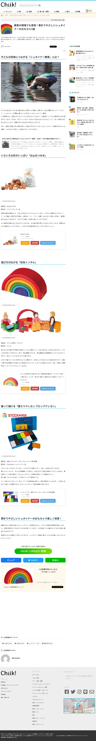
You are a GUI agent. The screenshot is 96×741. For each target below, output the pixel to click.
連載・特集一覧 (5, 697)
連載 (77, 11)
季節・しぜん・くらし (38, 709)
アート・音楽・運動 (37, 681)
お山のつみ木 (24, 234)
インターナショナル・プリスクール (85, 56)
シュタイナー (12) (33, 643)
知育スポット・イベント (38, 718)
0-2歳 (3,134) (7, 643)
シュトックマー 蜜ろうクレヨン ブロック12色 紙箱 (37, 492)
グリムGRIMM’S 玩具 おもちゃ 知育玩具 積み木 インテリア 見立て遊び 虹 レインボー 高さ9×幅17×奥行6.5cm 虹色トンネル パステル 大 (41, 377)
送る (55, 560)
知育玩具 (34, 721)
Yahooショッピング (48, 243)
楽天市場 (35, 243)
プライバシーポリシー (6, 691)
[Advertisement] (33, 613)
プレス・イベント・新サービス (40, 693)
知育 (64, 51)
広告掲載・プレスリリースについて (10, 685)
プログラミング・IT (37, 699)
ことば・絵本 (35, 678)
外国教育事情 (35, 705)
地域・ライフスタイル (38, 702)
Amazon (25, 243)
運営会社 (3, 682)
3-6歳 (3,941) (19, 643)
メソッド (8, 11)
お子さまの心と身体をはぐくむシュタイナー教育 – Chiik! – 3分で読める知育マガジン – (31, 139)
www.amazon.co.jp (9, 201)
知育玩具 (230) (47, 643)
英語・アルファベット (82, 114)
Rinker (27, 236)
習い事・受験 (43, 11)
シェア (11, 560)
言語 (29, 11)
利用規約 (3, 694)
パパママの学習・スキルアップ (40, 690)
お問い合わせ (4, 688)
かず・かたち (80, 102)
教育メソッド (35, 712)
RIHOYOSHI (5, 46)
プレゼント (35, 696)
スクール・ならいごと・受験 (83, 58)
